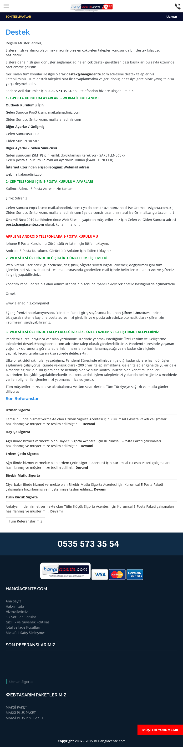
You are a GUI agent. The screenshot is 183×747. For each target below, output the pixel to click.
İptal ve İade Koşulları (23, 627)
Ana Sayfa (13, 601)
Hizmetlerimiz (17, 611)
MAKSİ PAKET (16, 707)
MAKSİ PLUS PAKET (21, 712)
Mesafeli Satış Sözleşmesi (26, 632)
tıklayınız (103, 243)
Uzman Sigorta (18, 410)
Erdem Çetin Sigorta (22, 453)
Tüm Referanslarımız (25, 521)
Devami (89, 424)
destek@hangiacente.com (87, 74)
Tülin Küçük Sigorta (22, 497)
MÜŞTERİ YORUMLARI (160, 729)
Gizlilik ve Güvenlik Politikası (28, 622)
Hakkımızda (15, 606)
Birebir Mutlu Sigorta (23, 475)
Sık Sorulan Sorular (21, 617)
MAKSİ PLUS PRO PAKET (24, 718)
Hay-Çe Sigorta (18, 431)
